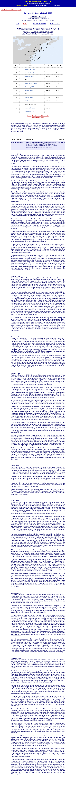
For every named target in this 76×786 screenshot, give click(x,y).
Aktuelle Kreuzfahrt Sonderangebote (11, 10)
